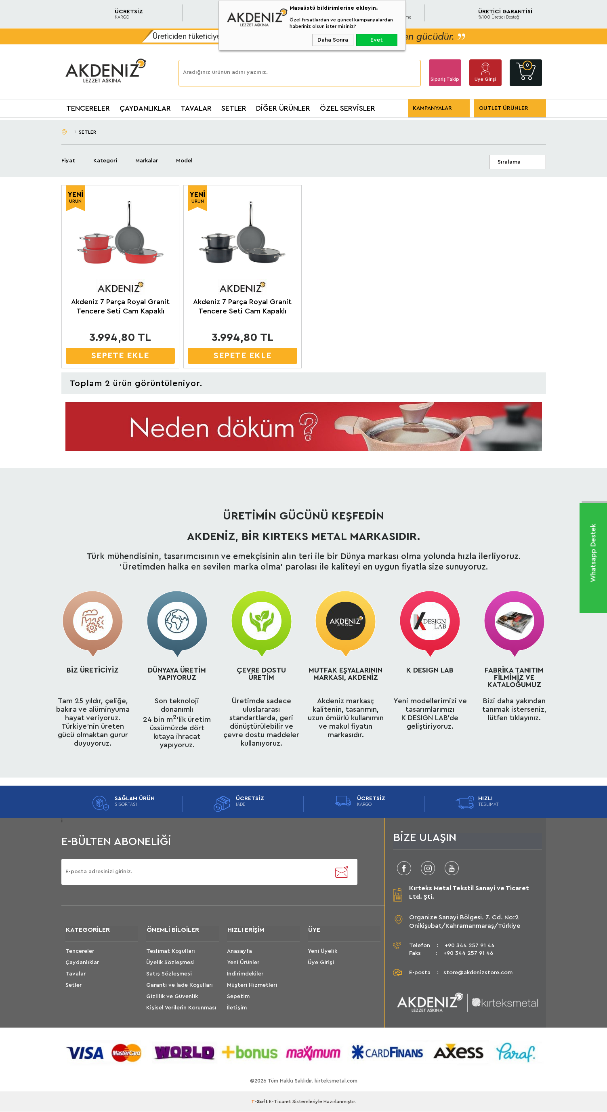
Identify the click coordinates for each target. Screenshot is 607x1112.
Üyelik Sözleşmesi (170, 963)
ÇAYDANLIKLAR (145, 108)
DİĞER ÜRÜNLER (283, 108)
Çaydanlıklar (82, 963)
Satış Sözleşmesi (169, 974)
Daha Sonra (332, 40)
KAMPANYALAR (432, 108)
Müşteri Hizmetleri (252, 985)
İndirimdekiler (245, 974)
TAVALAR (196, 108)
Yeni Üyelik (322, 951)
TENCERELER (88, 108)
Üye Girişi (485, 79)
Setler (73, 985)
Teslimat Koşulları (170, 951)
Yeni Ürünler (243, 963)
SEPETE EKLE (120, 355)
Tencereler (79, 951)
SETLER (233, 108)
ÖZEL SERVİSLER (347, 108)
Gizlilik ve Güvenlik (172, 997)
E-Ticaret (280, 1101)
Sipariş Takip (445, 79)
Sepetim (238, 997)
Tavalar (75, 974)
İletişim (237, 1008)
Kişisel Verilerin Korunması (181, 1008)
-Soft (260, 1101)
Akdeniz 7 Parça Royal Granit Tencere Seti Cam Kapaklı (120, 306)
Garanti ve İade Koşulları (179, 985)
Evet (376, 40)
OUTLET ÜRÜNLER (503, 108)
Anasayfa (239, 951)
